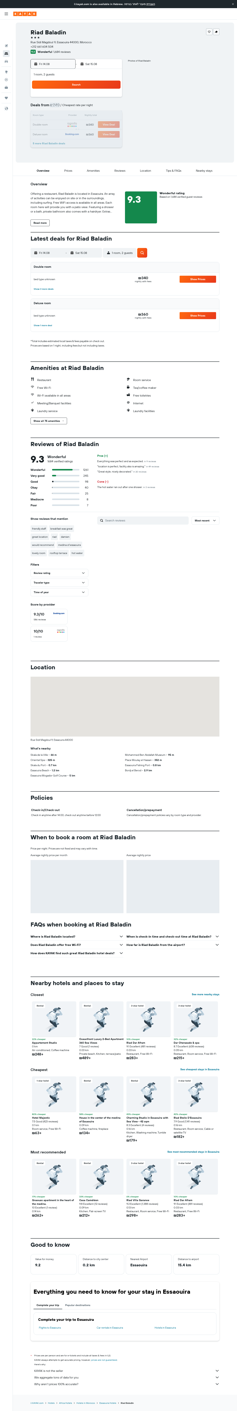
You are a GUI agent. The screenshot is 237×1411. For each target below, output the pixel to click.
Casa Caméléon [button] (88, 1200)
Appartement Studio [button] (44, 1042)
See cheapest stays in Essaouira (199, 1069)
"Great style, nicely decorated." (121, 471)
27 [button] (94, 134)
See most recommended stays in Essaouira (193, 1151)
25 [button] (77, 134)
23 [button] (59, 134)
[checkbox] (49, 616)
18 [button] (77, 125)
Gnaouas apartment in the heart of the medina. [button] (53, 1202)
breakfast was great (61, 528)
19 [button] (85, 125)
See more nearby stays (205, 994)
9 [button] (59, 116)
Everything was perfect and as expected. (126, 461)
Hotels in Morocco (85, 1403)
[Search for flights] (6, 25)
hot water (77, 553)
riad (54, 536)
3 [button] (68, 107)
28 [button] (103, 134)
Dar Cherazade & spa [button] (186, 1042)
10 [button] (68, 116)
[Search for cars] (6, 40)
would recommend (43, 545)
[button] (233, 4)
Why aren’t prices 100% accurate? (126, 1384)
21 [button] (103, 125)
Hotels (51, 1403)
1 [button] (112, 98)
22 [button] (112, 125)
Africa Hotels (65, 1403)
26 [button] (85, 134)
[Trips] (6, 77)
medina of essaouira (69, 545)
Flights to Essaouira (50, 1327)
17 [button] (68, 125)
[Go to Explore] (6, 51)
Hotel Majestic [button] (41, 1117)
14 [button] (103, 116)
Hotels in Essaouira (165, 1327)
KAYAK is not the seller (126, 1370)
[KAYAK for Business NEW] (6, 66)
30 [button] (59, 142)
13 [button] (94, 116)
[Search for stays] (6, 33)
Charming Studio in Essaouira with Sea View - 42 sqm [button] (147, 1119)
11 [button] (77, 116)
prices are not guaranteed (104, 1360)
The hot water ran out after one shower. (126, 487)
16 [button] (59, 125)
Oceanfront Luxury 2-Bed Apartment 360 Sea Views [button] (101, 1040)
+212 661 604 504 (42, 46)
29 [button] (112, 134)
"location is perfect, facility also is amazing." (128, 466)
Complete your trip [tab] (47, 1305)
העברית (150, 4)
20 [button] (94, 125)
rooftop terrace (58, 553)
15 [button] (112, 116)
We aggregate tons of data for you (126, 1377)
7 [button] (103, 107)
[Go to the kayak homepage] (24, 14)
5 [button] (86, 107)
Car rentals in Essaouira (110, 1327)
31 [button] (68, 142)
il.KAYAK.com (37, 1403)
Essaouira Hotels (107, 1403)
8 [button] (112, 107)
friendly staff (39, 528)
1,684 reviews (62, 52)
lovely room (38, 553)
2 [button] (59, 107)
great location (40, 536)
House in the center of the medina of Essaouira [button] (100, 1119)
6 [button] (95, 107)
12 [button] (85, 116)
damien (65, 536)
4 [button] (77, 107)
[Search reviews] (146, 520)
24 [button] (68, 134)
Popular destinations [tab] (77, 1305)
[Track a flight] (6, 59)
